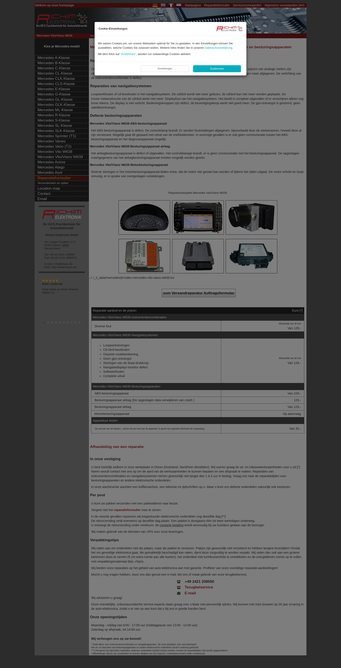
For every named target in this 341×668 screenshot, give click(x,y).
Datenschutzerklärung (218, 47)
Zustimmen (217, 68)
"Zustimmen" (128, 54)
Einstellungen (165, 68)
